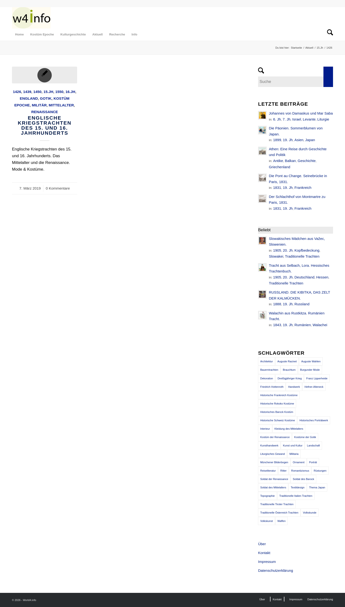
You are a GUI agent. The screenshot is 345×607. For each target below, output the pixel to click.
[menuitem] (19, 34)
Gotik (46, 98)
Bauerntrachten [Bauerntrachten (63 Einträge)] (269, 369)
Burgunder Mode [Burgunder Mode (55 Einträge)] (310, 369)
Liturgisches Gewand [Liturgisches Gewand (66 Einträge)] (272, 453)
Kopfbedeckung (306, 250)
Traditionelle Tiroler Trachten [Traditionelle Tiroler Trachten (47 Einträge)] (276, 504)
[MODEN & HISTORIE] (31, 18)
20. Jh (288, 250)
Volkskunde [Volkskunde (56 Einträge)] (309, 512)
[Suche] (328, 34)
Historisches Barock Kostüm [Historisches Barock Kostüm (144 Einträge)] (276, 411)
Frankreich (302, 187)
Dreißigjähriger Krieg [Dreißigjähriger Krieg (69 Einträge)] (289, 378)
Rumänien (302, 325)
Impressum (267, 562)
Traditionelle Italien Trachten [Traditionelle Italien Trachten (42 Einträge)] (295, 495)
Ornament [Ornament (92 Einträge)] (299, 462)
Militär (39, 105)
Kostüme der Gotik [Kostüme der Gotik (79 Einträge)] (305, 437)
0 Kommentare (58, 188)
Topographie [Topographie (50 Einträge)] (267, 495)
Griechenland (279, 167)
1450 (37, 92)
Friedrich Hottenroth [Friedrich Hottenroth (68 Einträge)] (271, 386)
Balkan (290, 161)
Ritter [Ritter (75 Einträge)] (283, 470)
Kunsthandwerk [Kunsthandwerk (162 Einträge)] (269, 445)
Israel (296, 119)
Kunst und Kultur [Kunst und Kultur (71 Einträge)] (292, 445)
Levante (309, 119)
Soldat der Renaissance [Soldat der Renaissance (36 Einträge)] (274, 479)
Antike (278, 161)
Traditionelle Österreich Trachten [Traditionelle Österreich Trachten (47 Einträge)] (279, 512)
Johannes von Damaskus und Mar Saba (301, 113)
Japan (310, 140)
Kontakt (264, 553)
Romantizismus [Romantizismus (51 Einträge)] (300, 470)
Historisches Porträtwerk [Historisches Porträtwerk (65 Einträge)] (313, 420)
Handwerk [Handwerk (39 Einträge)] (294, 386)
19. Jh (288, 140)
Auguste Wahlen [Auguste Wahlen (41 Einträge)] (310, 361)
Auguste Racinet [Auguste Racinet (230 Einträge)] (287, 361)
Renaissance (44, 112)
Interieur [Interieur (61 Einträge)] (265, 428)
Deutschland (304, 277)
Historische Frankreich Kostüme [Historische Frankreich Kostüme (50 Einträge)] (279, 395)
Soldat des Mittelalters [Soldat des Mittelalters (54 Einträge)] (273, 487)
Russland (302, 304)
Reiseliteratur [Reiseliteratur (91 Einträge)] (268, 470)
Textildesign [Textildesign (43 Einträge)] (297, 487)
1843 (277, 325)
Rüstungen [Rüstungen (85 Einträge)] (320, 470)
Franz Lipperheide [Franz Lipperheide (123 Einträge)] (317, 378)
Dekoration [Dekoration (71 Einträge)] (266, 378)
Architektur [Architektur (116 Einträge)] (266, 361)
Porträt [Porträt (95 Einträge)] (313, 462)
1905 (277, 250)
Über (262, 544)
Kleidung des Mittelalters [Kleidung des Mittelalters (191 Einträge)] (289, 428)
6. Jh (277, 119)
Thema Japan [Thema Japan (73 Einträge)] (317, 487)
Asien (299, 140)
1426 (17, 92)
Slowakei (276, 256)
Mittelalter (61, 105)
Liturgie (323, 119)
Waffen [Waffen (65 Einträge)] (281, 521)
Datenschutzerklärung (275, 570)
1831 (277, 187)
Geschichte (307, 161)
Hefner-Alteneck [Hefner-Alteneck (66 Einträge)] (314, 386)
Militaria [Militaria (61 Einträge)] (294, 453)
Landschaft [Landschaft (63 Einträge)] (313, 445)
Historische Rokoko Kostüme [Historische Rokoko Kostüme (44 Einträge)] (277, 403)
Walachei (320, 325)
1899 (277, 140)
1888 (277, 304)
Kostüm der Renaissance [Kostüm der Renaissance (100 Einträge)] (275, 437)
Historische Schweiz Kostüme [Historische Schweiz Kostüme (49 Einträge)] (277, 420)
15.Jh (48, 92)
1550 (59, 92)
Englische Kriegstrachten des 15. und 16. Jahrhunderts (44, 125)
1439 (27, 92)
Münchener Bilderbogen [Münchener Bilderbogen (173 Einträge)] (274, 462)
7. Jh (287, 119)
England (29, 98)
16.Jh (70, 92)
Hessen (322, 277)
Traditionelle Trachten (302, 256)
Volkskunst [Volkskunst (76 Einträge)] (266, 521)
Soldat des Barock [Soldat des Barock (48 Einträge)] (303, 479)
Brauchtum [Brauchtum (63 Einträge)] (289, 369)
